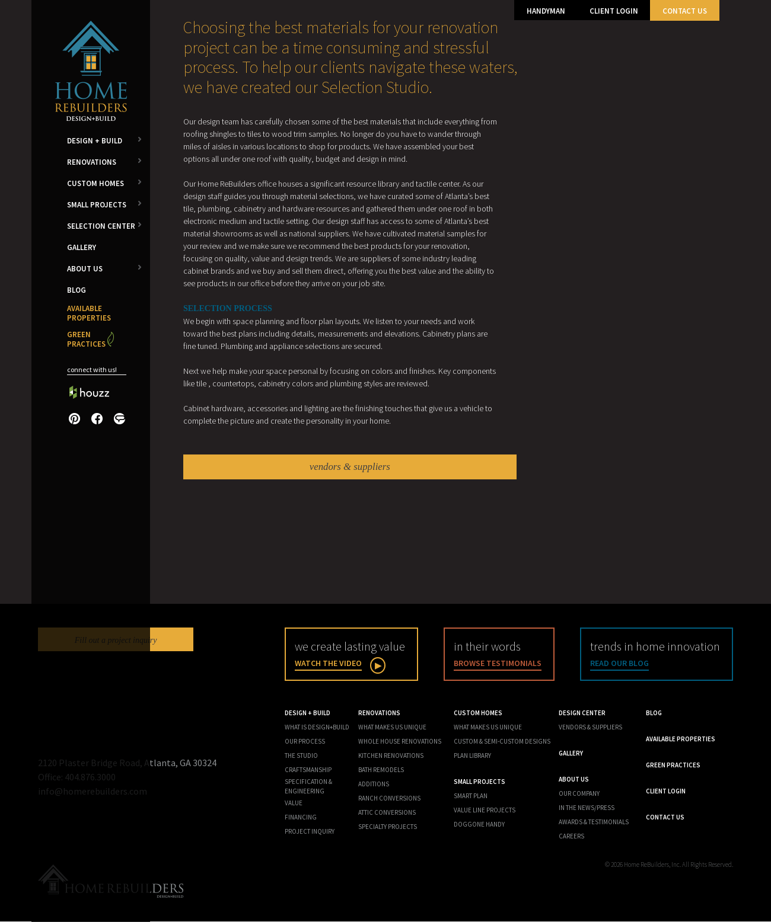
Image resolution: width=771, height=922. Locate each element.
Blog (76, 290)
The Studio (301, 756)
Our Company (579, 794)
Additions (373, 784)
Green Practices (86, 339)
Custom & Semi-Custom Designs (502, 742)
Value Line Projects (484, 810)
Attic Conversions (387, 813)
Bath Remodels (381, 770)
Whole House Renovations (399, 742)
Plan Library (472, 756)
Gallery (81, 247)
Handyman (546, 11)
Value (293, 803)
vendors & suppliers (350, 467)
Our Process (305, 742)
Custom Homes (95, 183)
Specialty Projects (387, 827)
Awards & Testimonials (594, 822)
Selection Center (101, 226)
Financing (301, 818)
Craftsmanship (308, 770)
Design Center (582, 713)
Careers (571, 837)
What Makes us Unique (488, 727)
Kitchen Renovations (390, 756)
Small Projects (96, 205)
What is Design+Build (317, 727)
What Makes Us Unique (392, 727)
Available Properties (89, 313)
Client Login (614, 11)
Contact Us (684, 11)
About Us (85, 269)
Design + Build (94, 141)
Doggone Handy (479, 825)
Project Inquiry (309, 832)
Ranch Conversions (389, 799)
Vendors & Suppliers (590, 727)
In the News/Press (586, 808)
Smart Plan (471, 796)
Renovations (91, 162)
